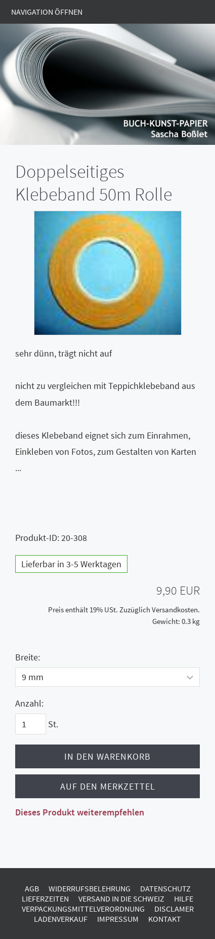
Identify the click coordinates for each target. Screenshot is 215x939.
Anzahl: (29, 703)
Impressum (118, 919)
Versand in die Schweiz (121, 898)
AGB (32, 888)
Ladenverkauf (61, 919)
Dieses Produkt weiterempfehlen (79, 812)
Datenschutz (165, 888)
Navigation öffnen (46, 12)
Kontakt (164, 919)
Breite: (27, 657)
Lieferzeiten (45, 898)
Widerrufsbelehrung (90, 888)
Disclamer (174, 909)
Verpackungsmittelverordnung (83, 909)
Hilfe (183, 898)
